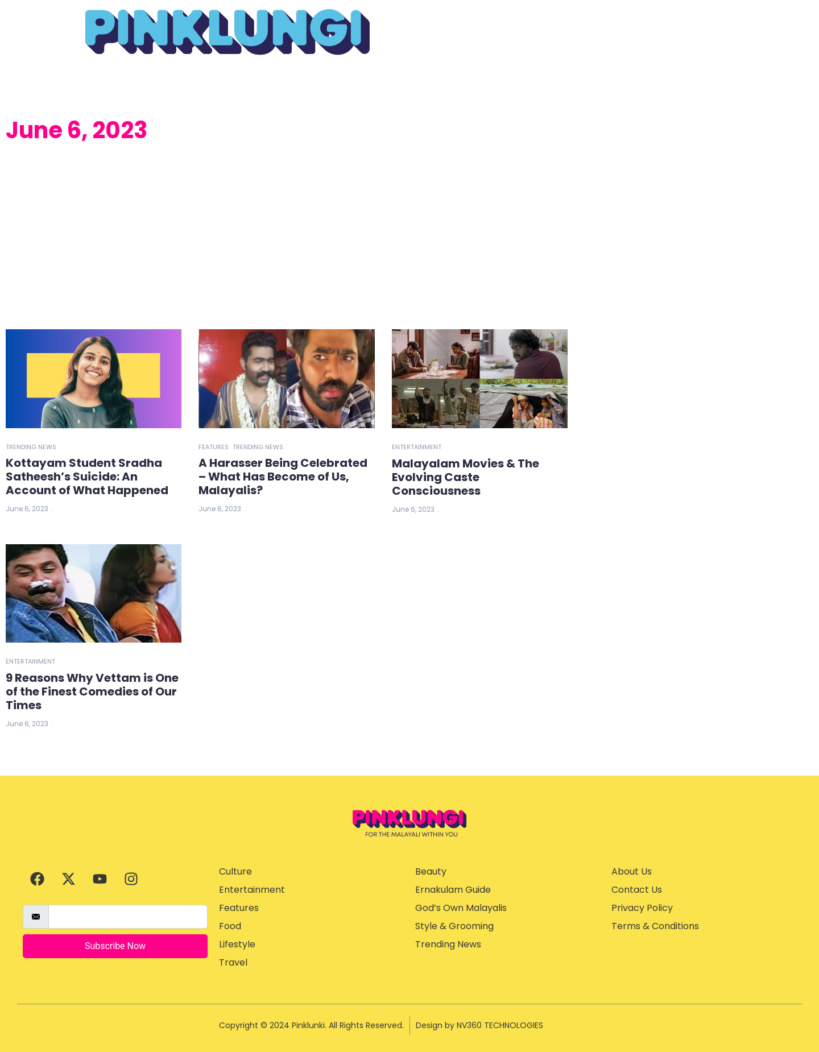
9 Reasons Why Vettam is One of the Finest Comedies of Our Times (92, 691)
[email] (128, 917)
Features (213, 447)
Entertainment (416, 447)
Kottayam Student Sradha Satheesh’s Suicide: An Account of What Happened (87, 476)
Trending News (31, 447)
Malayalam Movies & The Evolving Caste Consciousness (465, 477)
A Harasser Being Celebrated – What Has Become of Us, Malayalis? (282, 476)
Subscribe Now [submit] (115, 946)
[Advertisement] (287, 238)
